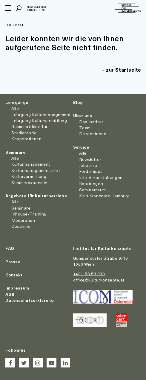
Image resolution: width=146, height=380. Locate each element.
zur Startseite (123, 69)
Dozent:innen (93, 133)
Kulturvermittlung (29, 176)
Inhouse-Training (29, 214)
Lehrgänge (16, 102)
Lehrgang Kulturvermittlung (39, 120)
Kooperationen (26, 139)
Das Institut (91, 122)
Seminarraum (92, 190)
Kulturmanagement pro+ (36, 170)
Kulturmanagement (30, 164)
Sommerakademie (29, 182)
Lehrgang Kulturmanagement (41, 114)
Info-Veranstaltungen (101, 177)
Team (85, 127)
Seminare (15, 152)
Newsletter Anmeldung (36, 8)
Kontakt (14, 275)
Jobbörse (88, 165)
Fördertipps (91, 171)
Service (81, 147)
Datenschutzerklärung (29, 300)
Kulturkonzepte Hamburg (104, 196)
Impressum (17, 288)
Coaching (20, 226)
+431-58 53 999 (89, 273)
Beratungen (91, 183)
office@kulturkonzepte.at (99, 280)
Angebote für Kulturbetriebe (36, 196)
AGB (10, 294)
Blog (78, 102)
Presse (12, 262)
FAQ (9, 248)
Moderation (23, 220)
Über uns (82, 115)
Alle (15, 108)
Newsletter (90, 159)
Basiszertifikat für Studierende (29, 129)
